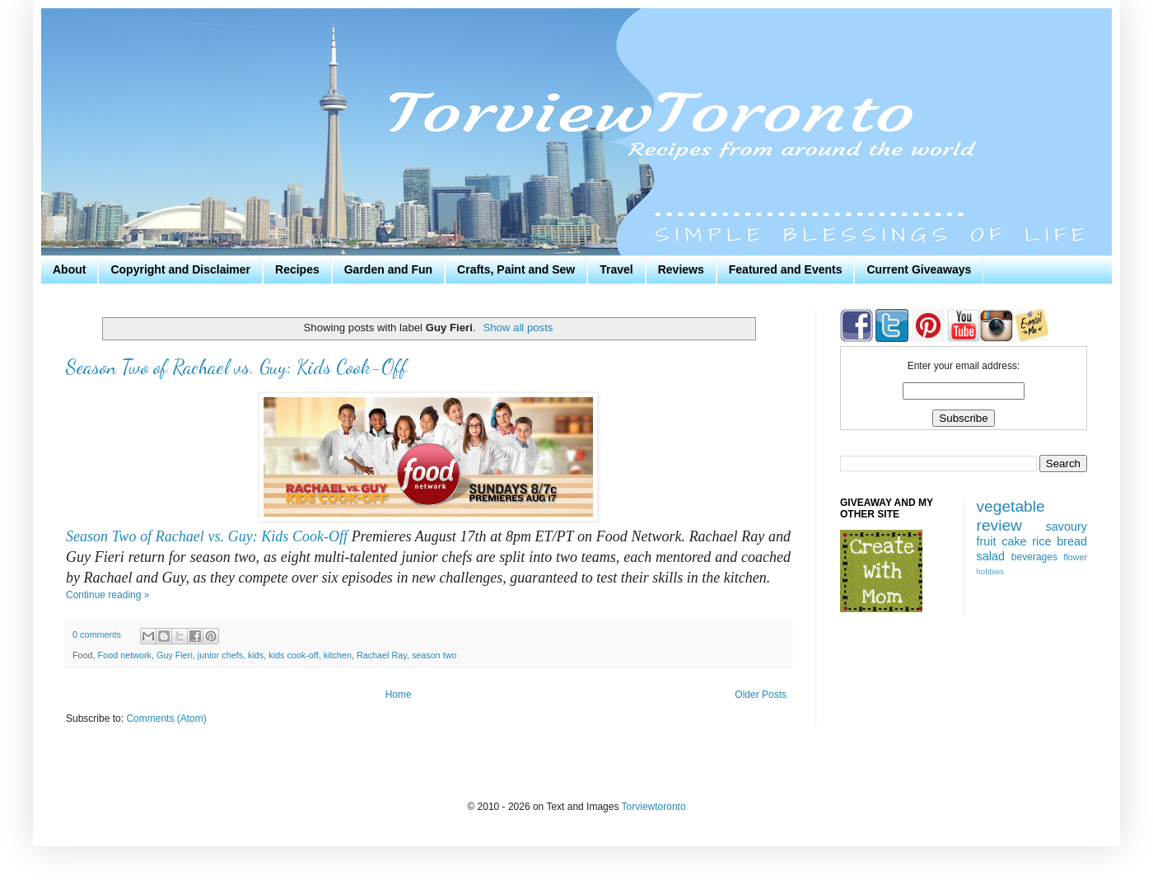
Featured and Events (786, 269)
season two (434, 655)
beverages (1034, 557)
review (999, 525)
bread (1072, 541)
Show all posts (518, 327)
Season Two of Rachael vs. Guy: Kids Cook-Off (236, 367)
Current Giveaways (918, 269)
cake (1013, 541)
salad (991, 556)
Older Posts (761, 694)
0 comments (96, 634)
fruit (987, 541)
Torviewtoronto (654, 806)
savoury (1066, 526)
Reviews (681, 269)
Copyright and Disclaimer (180, 269)
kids (256, 655)
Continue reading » (107, 595)
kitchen (338, 655)
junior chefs (220, 655)
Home (398, 694)
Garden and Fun (388, 269)
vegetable (1011, 506)
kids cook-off (293, 655)
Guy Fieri (174, 655)
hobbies (991, 571)
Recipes (297, 269)
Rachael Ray (382, 655)
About (69, 269)
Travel (616, 269)
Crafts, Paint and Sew (516, 269)
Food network (125, 655)
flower (1075, 557)
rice (1041, 541)
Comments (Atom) (166, 718)
